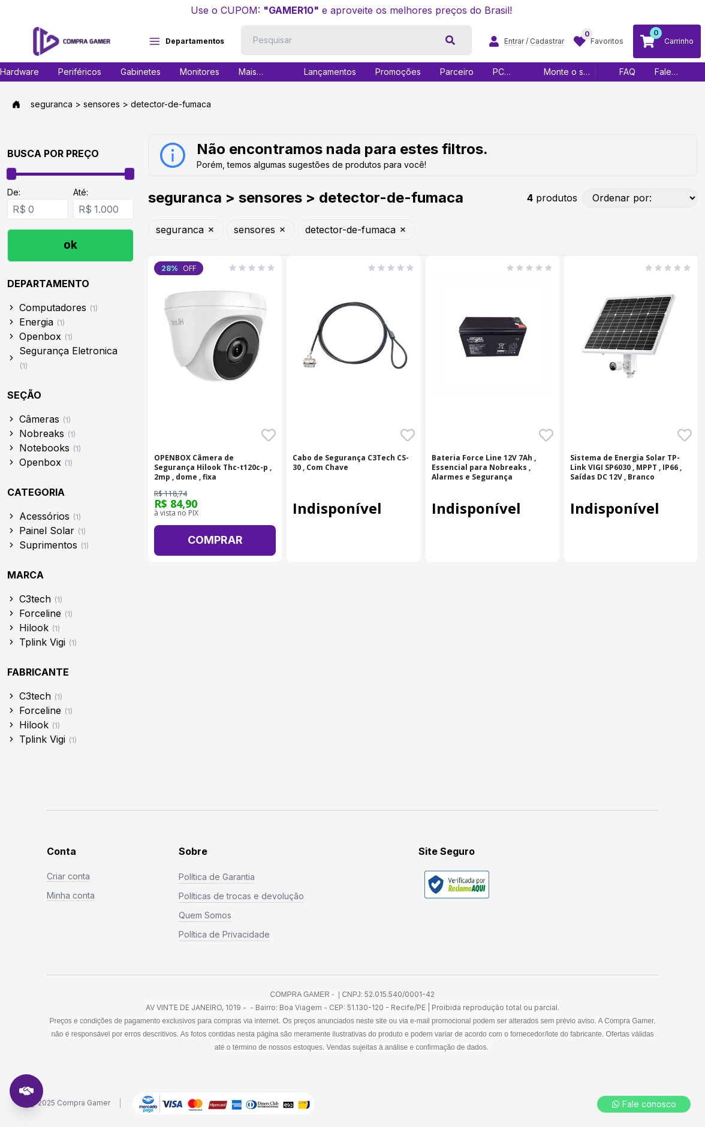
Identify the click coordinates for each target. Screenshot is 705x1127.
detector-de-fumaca (356, 230)
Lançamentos (330, 72)
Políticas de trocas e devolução (241, 896)
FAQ (627, 72)
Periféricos (79, 72)
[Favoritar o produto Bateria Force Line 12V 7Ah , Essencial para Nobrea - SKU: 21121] (546, 435)
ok (70, 245)
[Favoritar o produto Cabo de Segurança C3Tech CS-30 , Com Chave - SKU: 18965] (407, 435)
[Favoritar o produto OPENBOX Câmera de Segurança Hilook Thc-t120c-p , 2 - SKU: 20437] (268, 435)
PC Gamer (506, 72)
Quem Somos (205, 915)
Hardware (19, 72)
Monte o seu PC (568, 72)
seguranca (186, 230)
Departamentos (186, 41)
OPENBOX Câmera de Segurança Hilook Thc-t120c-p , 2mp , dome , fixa (213, 467)
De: (13, 192)
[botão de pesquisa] (450, 40)
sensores (260, 230)
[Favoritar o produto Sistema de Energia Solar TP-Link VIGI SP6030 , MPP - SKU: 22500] (684, 435)
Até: (80, 192)
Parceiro (457, 72)
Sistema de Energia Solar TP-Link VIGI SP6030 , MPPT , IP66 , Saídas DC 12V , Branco (626, 467)
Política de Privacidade (224, 934)
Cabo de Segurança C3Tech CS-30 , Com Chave (351, 462)
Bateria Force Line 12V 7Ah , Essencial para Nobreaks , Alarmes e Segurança (484, 467)
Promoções (398, 72)
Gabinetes (140, 72)
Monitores (199, 72)
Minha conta (71, 895)
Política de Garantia (217, 877)
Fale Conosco (673, 72)
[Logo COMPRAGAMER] (71, 41)
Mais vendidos (257, 72)
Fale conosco (643, 1104)
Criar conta (68, 876)
